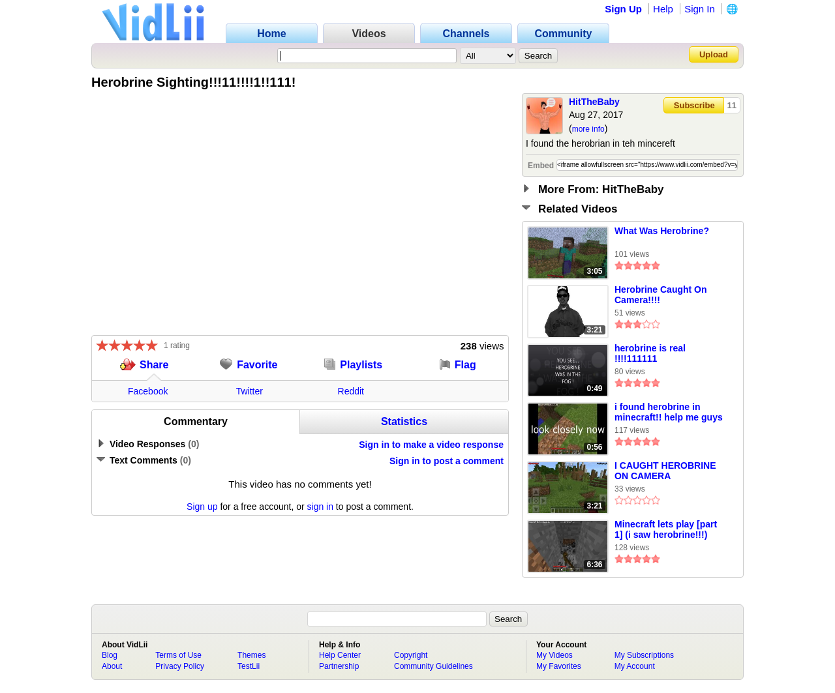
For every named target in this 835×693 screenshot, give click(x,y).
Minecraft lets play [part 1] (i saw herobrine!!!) (666, 529)
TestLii (248, 666)
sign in (320, 506)
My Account (635, 666)
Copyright (410, 655)
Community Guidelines (433, 666)
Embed (541, 165)
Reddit (351, 391)
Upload (713, 54)
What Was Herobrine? (662, 231)
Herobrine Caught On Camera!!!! (661, 294)
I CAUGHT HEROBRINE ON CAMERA (665, 470)
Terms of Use (178, 655)
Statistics (404, 421)
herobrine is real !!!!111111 (650, 353)
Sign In (699, 8)
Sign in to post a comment (446, 461)
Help (663, 8)
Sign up (202, 506)
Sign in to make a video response (431, 444)
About (112, 666)
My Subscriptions (644, 655)
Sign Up (623, 8)
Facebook (148, 391)
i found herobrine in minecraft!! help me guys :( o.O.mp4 (669, 413)
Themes (251, 655)
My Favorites (558, 666)
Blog (109, 655)
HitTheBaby (594, 101)
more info (588, 129)
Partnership (339, 666)
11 (731, 105)
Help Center (340, 655)
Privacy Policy (179, 666)
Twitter (249, 391)
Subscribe (694, 105)
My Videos (554, 655)
